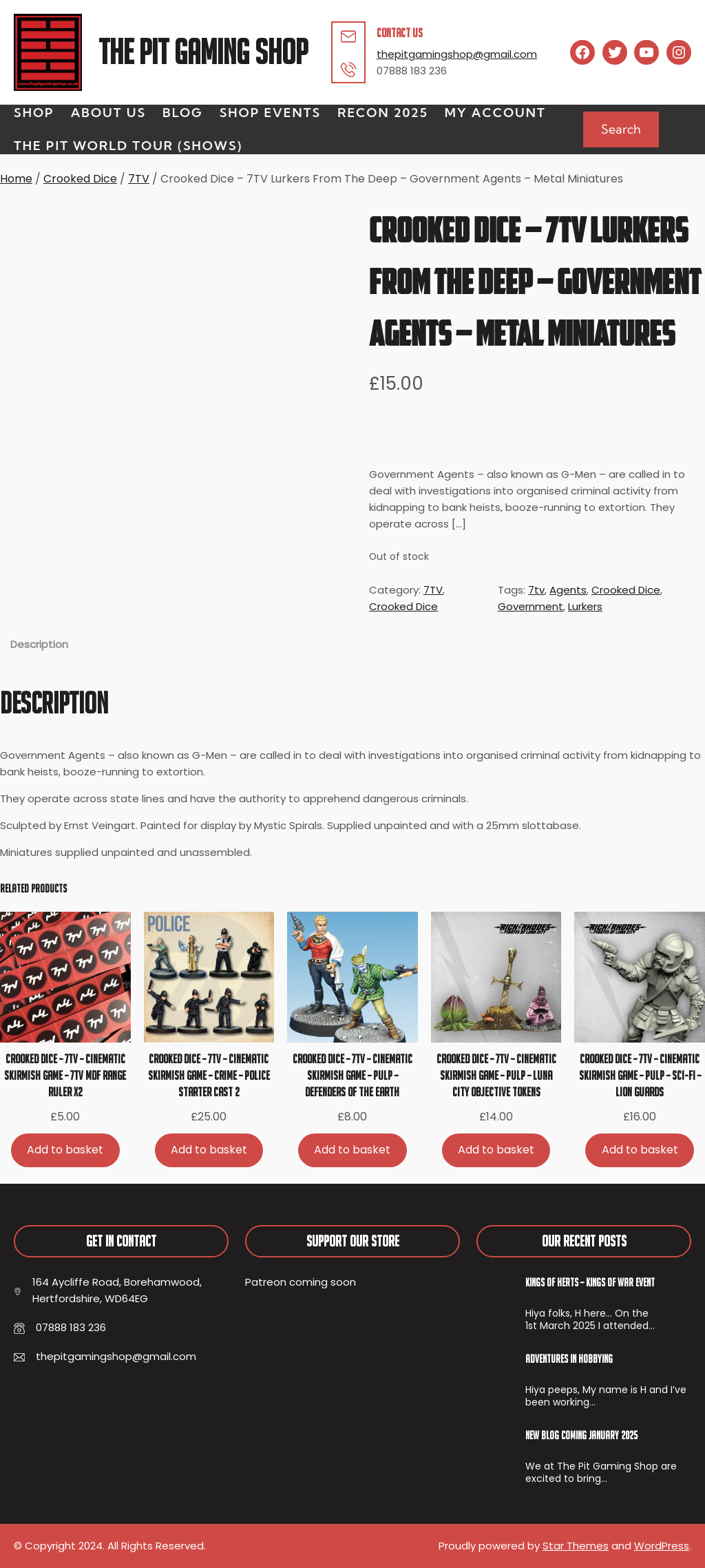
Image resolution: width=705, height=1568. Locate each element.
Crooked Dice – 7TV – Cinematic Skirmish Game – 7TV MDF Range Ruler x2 (65, 1075)
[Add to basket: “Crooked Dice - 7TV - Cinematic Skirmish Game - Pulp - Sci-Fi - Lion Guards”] (639, 1150)
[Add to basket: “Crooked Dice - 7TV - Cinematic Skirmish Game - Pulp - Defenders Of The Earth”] (352, 1150)
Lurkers (585, 606)
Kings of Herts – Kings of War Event (590, 1282)
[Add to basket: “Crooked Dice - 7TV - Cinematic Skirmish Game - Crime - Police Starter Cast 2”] (209, 1150)
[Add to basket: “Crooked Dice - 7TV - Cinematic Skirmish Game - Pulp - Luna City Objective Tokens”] (496, 1150)
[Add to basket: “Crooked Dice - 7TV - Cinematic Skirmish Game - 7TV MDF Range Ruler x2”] (65, 1150)
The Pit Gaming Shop (203, 52)
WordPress (661, 1545)
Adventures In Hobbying (569, 1358)
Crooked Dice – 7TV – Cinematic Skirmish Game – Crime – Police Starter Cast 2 (209, 1075)
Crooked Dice (80, 179)
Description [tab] (39, 644)
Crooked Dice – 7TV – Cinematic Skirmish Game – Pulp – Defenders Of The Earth (352, 1075)
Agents (568, 590)
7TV (138, 179)
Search (621, 129)
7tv (536, 590)
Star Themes (576, 1545)
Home (16, 179)
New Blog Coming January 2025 (581, 1435)
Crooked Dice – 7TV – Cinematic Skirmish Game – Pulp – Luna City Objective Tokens (496, 1075)
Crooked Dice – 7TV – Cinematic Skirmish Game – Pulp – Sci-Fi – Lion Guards (640, 1075)
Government (530, 606)
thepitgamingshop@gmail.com (457, 54)
